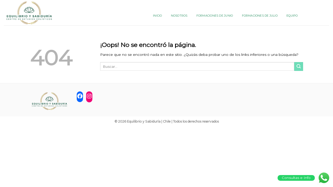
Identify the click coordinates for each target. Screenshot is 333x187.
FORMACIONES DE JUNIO (214, 15)
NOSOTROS (179, 15)
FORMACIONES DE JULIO (260, 15)
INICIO (157, 15)
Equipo (292, 15)
